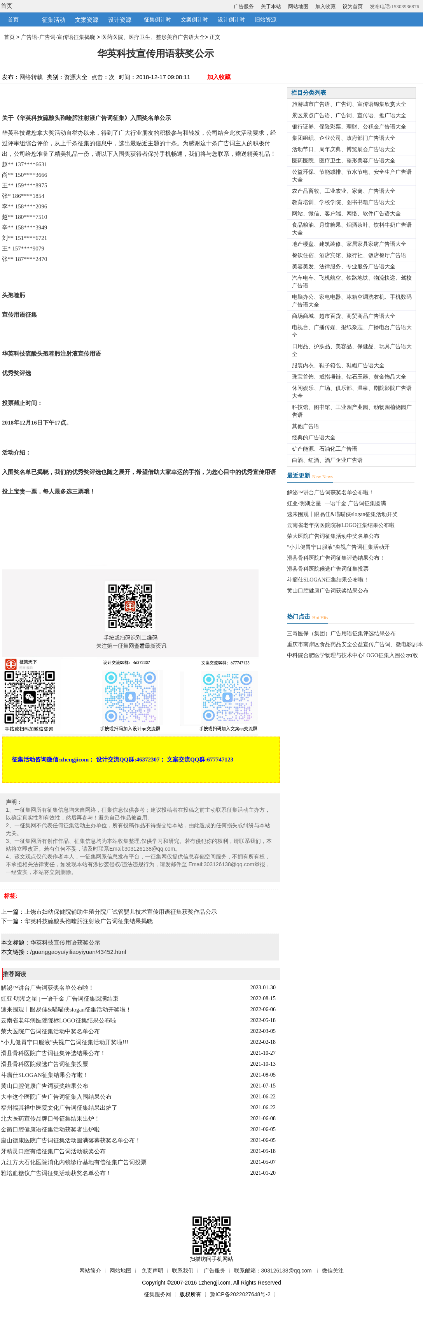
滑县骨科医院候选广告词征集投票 (44, 1064)
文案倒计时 (194, 20)
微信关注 (333, 1270)
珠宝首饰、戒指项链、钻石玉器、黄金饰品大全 (349, 377)
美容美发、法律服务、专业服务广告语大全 (343, 267)
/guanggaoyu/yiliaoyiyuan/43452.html (78, 951)
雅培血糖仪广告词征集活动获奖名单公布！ (56, 1173)
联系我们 (183, 1270)
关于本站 (271, 6)
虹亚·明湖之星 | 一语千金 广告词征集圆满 (336, 503)
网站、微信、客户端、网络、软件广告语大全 (346, 214)
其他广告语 (305, 426)
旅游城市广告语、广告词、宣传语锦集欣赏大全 (349, 104)
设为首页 (353, 6)
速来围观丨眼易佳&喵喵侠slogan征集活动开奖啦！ (66, 1009)
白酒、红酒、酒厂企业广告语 (327, 460)
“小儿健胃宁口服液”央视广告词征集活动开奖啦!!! (64, 1042)
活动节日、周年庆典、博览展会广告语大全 (343, 149)
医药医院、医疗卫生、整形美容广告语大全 (153, 37)
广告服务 (244, 6)
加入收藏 (325, 6)
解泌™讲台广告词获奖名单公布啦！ (47, 988)
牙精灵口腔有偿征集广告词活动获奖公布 (53, 1151)
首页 (6, 5)
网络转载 (31, 77)
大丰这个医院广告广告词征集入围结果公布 (56, 1097)
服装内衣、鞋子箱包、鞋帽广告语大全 (338, 365)
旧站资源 (265, 20)
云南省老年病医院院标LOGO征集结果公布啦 (58, 1020)
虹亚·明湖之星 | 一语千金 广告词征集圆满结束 (60, 999)
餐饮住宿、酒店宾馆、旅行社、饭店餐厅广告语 (349, 255)
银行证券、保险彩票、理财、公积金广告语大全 (349, 127)
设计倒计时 (231, 20)
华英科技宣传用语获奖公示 (65, 942)
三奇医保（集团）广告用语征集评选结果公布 (341, 633)
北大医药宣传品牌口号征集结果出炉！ (50, 1119)
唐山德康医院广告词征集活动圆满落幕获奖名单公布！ (71, 1140)
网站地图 (298, 6)
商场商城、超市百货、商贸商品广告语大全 (343, 316)
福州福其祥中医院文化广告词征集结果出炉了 (59, 1108)
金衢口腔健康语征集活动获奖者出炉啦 (50, 1129)
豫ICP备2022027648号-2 (240, 1294)
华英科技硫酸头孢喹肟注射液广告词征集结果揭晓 (88, 921)
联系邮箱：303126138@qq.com (273, 1270)
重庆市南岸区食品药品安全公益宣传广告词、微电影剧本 (355, 644)
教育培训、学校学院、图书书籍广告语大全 (343, 202)
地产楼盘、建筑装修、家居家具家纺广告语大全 (349, 244)
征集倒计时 (157, 20)
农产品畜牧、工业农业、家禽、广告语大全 (343, 191)
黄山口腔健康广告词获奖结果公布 (44, 1086)
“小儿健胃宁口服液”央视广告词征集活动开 (338, 547)
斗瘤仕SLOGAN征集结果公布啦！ (45, 1075)
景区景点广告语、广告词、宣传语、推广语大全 (349, 115)
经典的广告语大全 (314, 438)
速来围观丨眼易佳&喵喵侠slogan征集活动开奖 (342, 514)
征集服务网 (157, 1294)
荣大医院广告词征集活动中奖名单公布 (50, 1031)
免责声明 (152, 1270)
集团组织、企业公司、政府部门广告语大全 (343, 138)
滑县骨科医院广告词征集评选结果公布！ (53, 1053)
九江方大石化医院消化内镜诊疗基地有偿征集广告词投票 (74, 1162)
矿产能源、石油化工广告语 (324, 449)
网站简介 (90, 1270)
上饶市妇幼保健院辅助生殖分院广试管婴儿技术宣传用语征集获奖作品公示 (120, 911)
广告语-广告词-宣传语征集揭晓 (58, 37)
